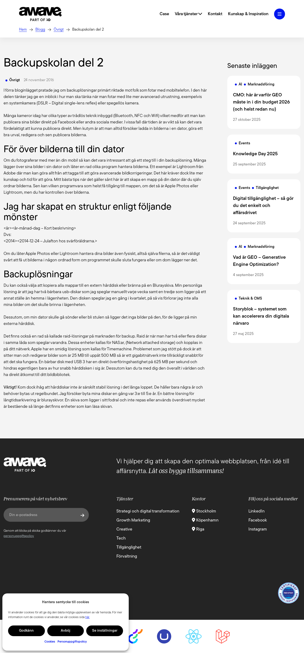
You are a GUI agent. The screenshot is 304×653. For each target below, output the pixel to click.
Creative (124, 529)
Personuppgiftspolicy (72, 641)
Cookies (49, 641)
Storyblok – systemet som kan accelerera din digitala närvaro (261, 316)
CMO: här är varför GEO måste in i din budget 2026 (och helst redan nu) (261, 102)
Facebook (257, 520)
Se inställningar (104, 631)
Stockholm (204, 511)
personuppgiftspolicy (19, 536)
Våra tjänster (188, 14)
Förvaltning (126, 556)
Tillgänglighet (128, 547)
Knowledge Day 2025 (255, 154)
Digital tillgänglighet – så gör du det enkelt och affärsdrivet (263, 205)
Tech (121, 538)
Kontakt (215, 14)
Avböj (65, 631)
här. (87, 617)
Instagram (257, 529)
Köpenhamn (205, 520)
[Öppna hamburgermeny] (279, 14)
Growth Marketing (133, 520)
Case (164, 14)
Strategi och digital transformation (147, 511)
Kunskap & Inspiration (248, 14)
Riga (198, 529)
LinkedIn (256, 511)
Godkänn (26, 631)
